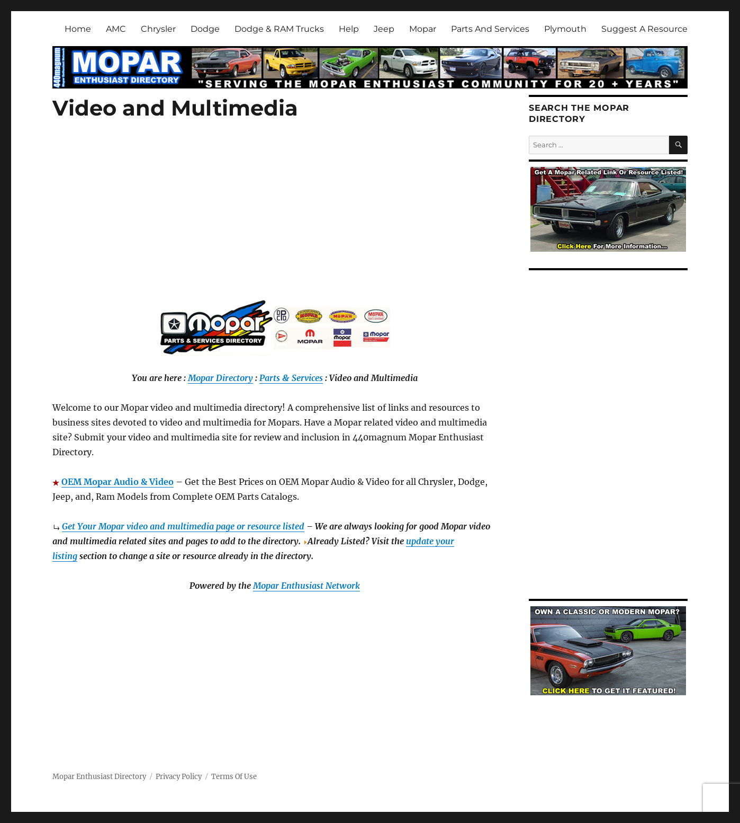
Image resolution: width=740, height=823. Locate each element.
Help (349, 29)
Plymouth (565, 29)
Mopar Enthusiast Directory (99, 776)
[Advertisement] (277, 222)
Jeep (384, 29)
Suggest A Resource (644, 29)
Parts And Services (490, 29)
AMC (116, 29)
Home (78, 29)
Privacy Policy (179, 776)
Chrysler (158, 29)
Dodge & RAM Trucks (279, 29)
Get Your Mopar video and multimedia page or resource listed (183, 526)
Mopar (422, 29)
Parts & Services (291, 378)
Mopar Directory (220, 378)
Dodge (205, 29)
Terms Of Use (234, 776)
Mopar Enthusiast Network (306, 585)
